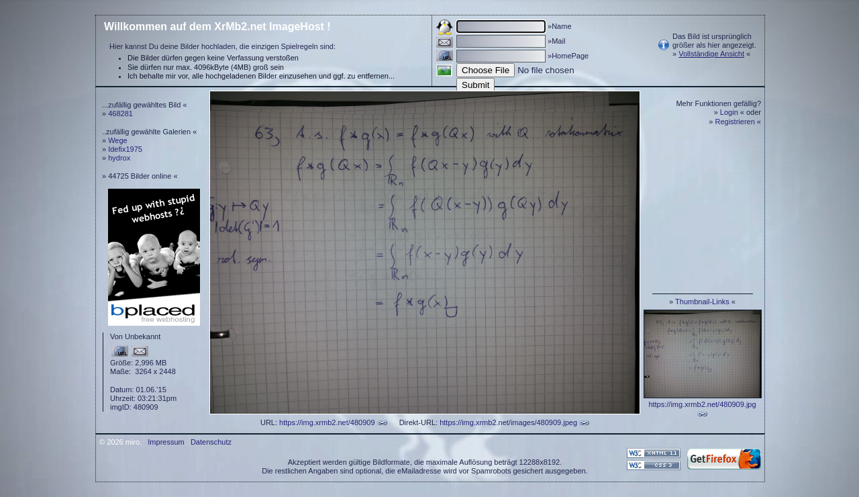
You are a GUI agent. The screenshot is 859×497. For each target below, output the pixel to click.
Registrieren (735, 122)
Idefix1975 (125, 149)
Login (729, 112)
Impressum (166, 442)
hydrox (119, 158)
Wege (118, 140)
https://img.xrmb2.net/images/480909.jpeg (508, 422)
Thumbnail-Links (702, 302)
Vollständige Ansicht (711, 54)
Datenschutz (211, 442)
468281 (120, 113)
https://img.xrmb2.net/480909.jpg (702, 404)
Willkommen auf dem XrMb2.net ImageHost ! (217, 26)
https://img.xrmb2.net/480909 (326, 422)
